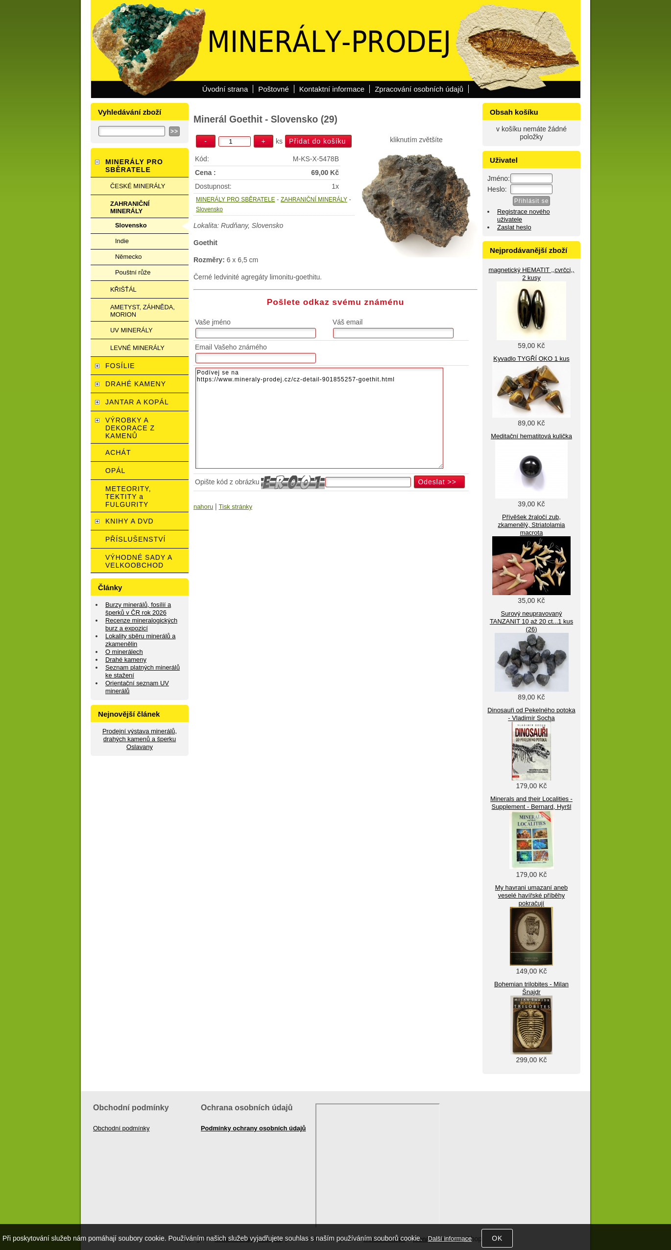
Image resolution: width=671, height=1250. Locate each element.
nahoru (203, 506)
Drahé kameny (125, 659)
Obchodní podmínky (121, 1128)
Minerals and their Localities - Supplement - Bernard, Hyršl (531, 802)
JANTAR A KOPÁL (137, 402)
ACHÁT (118, 452)
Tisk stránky (235, 506)
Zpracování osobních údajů (419, 89)
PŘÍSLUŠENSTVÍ (135, 539)
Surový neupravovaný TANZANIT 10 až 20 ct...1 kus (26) (531, 621)
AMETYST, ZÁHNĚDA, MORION (142, 310)
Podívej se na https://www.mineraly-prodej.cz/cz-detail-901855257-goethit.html (319, 418)
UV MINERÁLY (131, 330)
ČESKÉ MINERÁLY (137, 186)
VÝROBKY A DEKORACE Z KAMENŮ (130, 428)
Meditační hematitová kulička (531, 436)
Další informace (450, 1238)
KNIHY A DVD (129, 521)
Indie (122, 241)
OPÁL (115, 471)
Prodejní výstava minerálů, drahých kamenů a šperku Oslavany (139, 738)
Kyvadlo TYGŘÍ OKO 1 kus (531, 358)
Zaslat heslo (514, 227)
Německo (128, 256)
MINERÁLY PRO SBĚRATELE (235, 199)
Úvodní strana (225, 89)
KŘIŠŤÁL (123, 289)
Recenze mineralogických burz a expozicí (141, 624)
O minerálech (124, 651)
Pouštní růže (132, 272)
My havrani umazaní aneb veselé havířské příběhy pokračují (531, 895)
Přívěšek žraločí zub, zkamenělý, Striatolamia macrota (531, 524)
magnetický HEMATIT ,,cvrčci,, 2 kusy (531, 273)
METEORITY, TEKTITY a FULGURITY (128, 496)
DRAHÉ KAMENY (135, 384)
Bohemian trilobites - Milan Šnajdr (531, 988)
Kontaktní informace (331, 89)
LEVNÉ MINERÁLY (137, 347)
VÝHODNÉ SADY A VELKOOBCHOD (138, 561)
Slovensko (209, 209)
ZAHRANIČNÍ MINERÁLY (314, 199)
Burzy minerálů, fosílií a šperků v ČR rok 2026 (138, 608)
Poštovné (273, 89)
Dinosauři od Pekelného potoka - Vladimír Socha (531, 714)
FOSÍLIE (120, 366)
